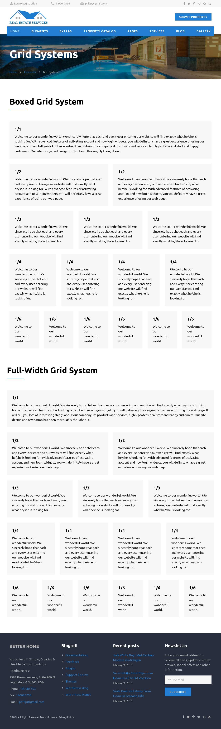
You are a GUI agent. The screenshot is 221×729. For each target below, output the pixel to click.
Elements (39, 31)
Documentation (77, 655)
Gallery (203, 31)
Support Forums (77, 674)
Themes (71, 681)
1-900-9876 (60, 3)
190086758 (23, 695)
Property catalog (100, 31)
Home (15, 31)
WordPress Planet (78, 694)
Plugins (71, 668)
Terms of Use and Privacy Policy (57, 717)
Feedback (72, 661)
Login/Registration (23, 3)
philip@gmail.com (93, 3)
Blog (180, 31)
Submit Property (193, 17)
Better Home (24, 646)
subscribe (178, 692)
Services (156, 31)
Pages (133, 31)
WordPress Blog (77, 688)
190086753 (28, 688)
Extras (66, 31)
